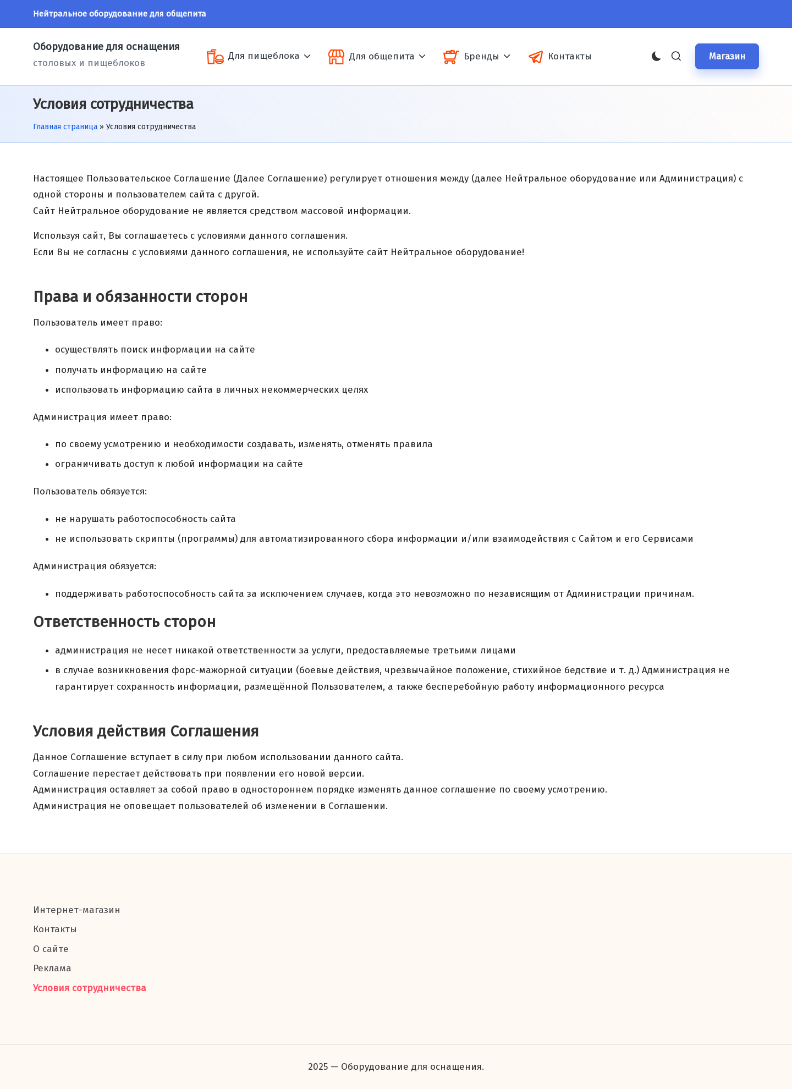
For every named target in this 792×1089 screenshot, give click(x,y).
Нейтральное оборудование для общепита (119, 14)
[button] (727, 56)
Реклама (52, 968)
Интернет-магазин (76, 910)
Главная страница (65, 126)
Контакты (55, 929)
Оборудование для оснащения (106, 47)
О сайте (51, 949)
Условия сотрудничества (89, 988)
